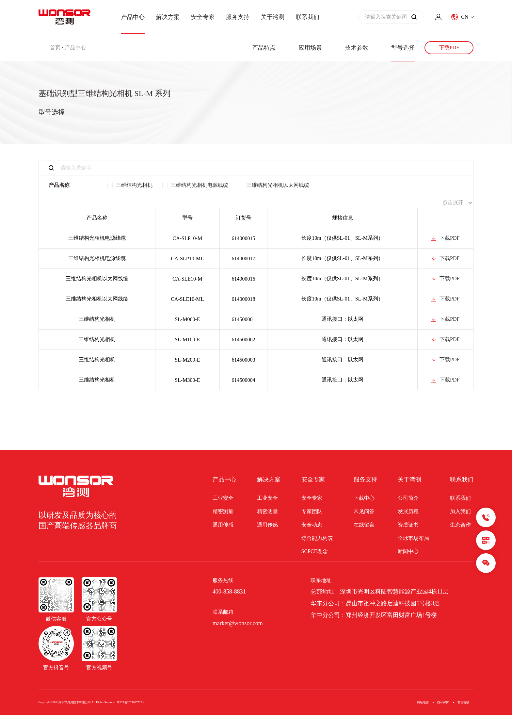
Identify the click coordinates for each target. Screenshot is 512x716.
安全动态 (311, 525)
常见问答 (364, 511)
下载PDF (449, 47)
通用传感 (223, 525)
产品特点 (264, 47)
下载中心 (364, 498)
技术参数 (356, 47)
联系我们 (307, 17)
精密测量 (223, 511)
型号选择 (403, 47)
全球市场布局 (413, 538)
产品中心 (133, 17)
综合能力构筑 (317, 538)
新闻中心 (408, 552)
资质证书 (408, 525)
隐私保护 (443, 703)
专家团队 (311, 511)
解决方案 (168, 17)
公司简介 (408, 498)
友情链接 (463, 703)
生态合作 (460, 525)
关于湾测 (272, 17)
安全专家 (203, 17)
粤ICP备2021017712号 (131, 703)
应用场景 (310, 47)
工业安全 (223, 498)
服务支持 (237, 17)
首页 (55, 47)
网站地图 (423, 703)
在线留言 (364, 525)
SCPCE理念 (314, 552)
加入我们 (460, 511)
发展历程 (408, 511)
